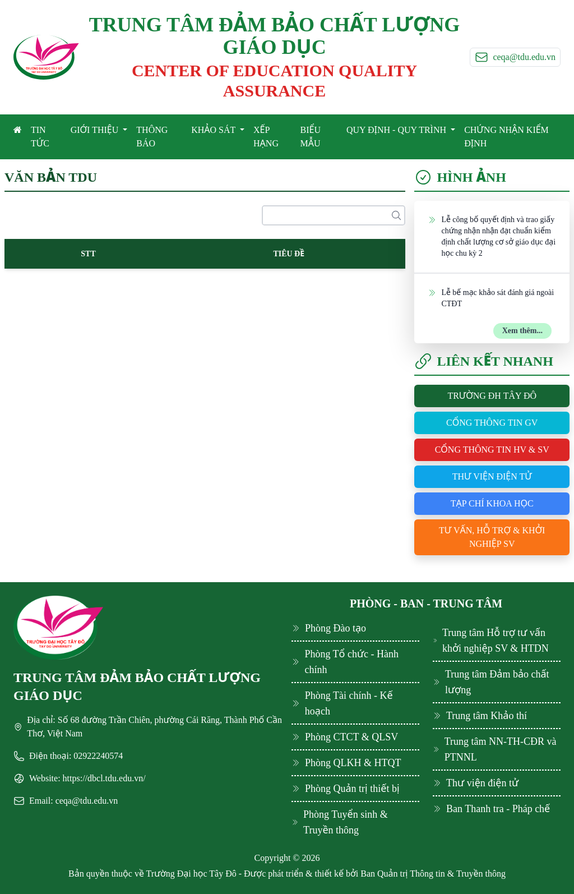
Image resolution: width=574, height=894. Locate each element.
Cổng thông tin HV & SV (492, 449)
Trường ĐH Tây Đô (491, 395)
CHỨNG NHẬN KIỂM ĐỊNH (506, 136)
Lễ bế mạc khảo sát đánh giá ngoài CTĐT (491, 297)
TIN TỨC (40, 136)
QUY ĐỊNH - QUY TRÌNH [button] (397, 130)
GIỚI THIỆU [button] (96, 130)
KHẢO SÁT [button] (214, 130)
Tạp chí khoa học (492, 503)
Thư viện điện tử (492, 476)
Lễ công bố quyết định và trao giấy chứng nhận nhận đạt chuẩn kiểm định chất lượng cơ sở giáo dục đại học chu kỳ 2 (492, 235)
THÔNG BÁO (152, 136)
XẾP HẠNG (266, 136)
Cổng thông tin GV (492, 422)
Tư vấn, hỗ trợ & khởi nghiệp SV (492, 537)
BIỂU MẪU (310, 136)
